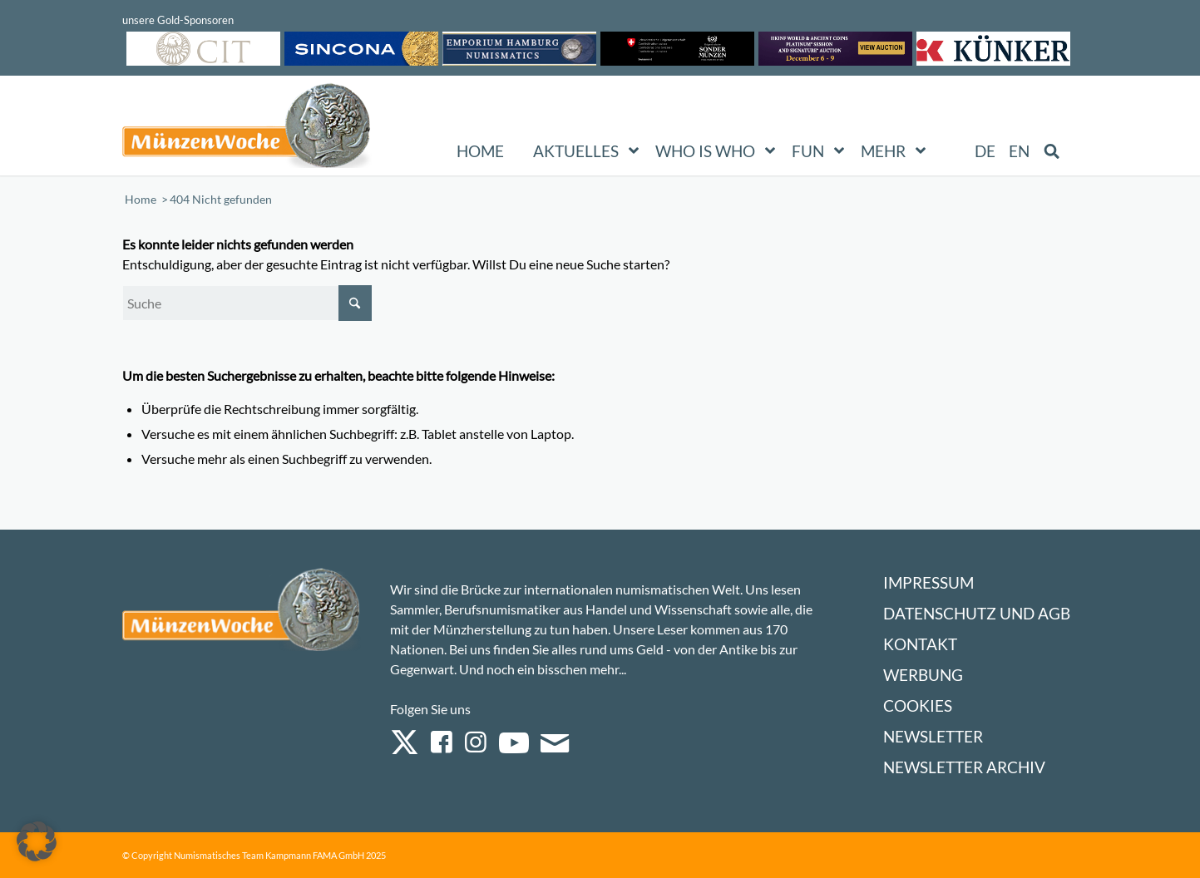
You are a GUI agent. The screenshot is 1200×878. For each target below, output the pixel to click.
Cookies (917, 705)
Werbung (923, 674)
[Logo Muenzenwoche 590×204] (247, 128)
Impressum (928, 582)
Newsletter (933, 736)
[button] (36, 841)
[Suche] (247, 303)
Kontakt (920, 644)
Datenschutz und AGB (976, 613)
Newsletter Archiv (964, 767)
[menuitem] (985, 151)
